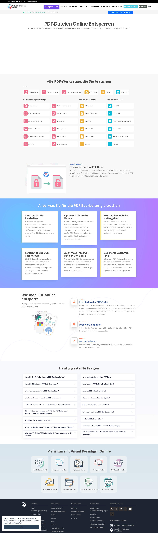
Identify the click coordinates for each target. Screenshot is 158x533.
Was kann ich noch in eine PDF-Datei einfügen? (42, 378)
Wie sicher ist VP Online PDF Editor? (38, 407)
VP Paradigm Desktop (31, 1)
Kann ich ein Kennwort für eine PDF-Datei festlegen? (101, 412)
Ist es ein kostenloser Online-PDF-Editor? (97, 364)
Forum (53, 501)
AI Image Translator (52, 7)
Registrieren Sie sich (131, 6)
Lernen (53, 505)
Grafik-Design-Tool (38, 510)
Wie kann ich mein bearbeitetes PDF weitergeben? (43, 385)
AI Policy (93, 501)
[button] (74, 6)
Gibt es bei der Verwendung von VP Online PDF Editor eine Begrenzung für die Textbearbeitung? (46, 399)
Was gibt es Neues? (78, 498)
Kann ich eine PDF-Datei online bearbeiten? (98, 371)
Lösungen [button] (95, 6)
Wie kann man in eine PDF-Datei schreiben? (98, 398)
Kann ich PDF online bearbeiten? (94, 378)
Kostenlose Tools (57, 515)
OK (21, 527)
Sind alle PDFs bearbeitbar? (92, 405)
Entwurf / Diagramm (58, 498)
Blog (52, 508)
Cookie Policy (18, 523)
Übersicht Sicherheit (97, 511)
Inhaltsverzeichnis (57, 518)
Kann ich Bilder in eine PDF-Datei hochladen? (41, 371)
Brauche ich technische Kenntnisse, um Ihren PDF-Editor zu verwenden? (104, 419)
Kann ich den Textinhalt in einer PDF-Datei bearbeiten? (45, 364)
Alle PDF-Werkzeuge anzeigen (120, 12)
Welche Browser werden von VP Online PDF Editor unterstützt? (47, 392)
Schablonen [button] (105, 6)
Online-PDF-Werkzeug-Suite (36, 12)
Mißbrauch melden (97, 514)
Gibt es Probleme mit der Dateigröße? (96, 385)
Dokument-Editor (37, 513)
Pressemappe (76, 501)
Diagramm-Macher (38, 507)
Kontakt (74, 505)
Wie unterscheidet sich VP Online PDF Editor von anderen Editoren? (49, 414)
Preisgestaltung (116, 6)
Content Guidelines (97, 507)
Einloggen (142, 6)
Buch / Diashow (56, 495)
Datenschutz (95, 504)
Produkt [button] (64, 6)
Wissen (53, 511)
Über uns (74, 495)
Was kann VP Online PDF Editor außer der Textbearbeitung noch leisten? (48, 421)
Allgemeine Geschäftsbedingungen (65, 529)
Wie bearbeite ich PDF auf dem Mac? (96, 392)
